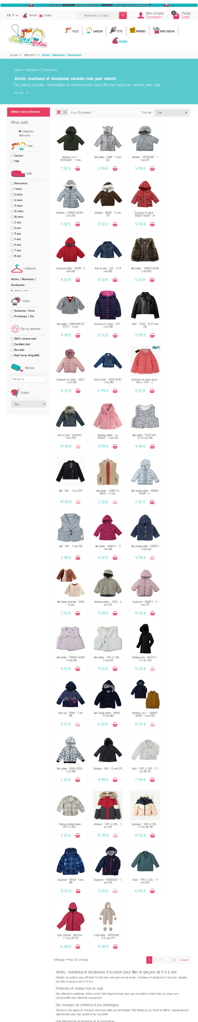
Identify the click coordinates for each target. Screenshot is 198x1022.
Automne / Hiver (24, 311)
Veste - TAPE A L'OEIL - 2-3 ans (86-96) (175, 585)
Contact (45, 15)
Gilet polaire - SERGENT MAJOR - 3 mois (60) (69, 264)
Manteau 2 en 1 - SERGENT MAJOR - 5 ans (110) (69, 585)
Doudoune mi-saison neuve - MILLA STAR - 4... (140, 317)
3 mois (18, 194)
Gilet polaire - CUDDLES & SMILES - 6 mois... (175, 371)
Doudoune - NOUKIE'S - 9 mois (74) (140, 478)
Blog (158, 877)
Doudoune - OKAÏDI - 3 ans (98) (175, 639)
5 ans (17, 239)
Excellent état (22, 344)
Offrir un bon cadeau (78, 877)
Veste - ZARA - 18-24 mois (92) (175, 264)
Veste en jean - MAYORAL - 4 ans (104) (175, 317)
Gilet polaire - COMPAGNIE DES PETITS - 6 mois (105, 264)
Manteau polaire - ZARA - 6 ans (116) (104, 478)
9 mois (18, 205)
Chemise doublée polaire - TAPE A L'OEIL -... (69, 639)
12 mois (18, 211)
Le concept (73, 848)
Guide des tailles (120, 869)
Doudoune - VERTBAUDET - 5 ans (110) (69, 692)
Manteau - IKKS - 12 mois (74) (140, 585)
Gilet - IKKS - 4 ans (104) (140, 369)
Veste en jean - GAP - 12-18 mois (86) (175, 210)
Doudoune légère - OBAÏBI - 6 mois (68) (140, 210)
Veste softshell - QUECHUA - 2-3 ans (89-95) (140, 692)
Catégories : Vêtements (27, 133)
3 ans (17, 228)
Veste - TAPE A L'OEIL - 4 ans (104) (104, 692)
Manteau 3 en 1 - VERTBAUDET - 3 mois (69, 156)
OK (123, 15)
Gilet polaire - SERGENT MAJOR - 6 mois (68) (175, 478)
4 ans (17, 233)
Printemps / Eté (24, 316)
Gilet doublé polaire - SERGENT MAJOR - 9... (69, 424)
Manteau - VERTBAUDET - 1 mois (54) (140, 156)
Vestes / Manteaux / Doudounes (23, 282)
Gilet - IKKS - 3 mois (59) (105, 423)
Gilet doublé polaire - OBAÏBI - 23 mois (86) (175, 532)
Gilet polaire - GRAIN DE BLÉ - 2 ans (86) (105, 585)
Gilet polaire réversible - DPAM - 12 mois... (69, 478)
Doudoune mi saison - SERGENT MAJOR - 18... (104, 210)
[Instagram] (61, 1003)
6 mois (18, 200)
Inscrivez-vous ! (128, 974)
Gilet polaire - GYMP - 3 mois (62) (105, 156)
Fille (16, 161)
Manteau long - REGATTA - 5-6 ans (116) (105, 532)
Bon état (19, 350)
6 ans (17, 244)
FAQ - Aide (118, 849)
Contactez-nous (120, 844)
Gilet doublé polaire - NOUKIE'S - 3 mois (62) (175, 424)
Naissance (20, 183)
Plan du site (162, 882)
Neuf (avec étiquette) (26, 355)
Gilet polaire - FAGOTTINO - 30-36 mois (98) (104, 371)
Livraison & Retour (122, 855)
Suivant (184, 716)
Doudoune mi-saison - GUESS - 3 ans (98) (69, 317)
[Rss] (52, 1003)
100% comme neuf (25, 338)
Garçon (18, 155)
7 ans (17, 250)
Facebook (161, 888)
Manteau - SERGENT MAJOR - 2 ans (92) (175, 156)
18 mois (18, 217)
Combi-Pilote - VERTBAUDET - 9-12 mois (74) (175, 692)
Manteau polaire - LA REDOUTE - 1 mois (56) (70, 371)
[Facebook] (43, 1003)
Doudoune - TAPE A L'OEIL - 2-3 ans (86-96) (140, 639)
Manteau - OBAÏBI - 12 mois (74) (69, 210)
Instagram (161, 893)
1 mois (18, 189)
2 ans (17, 222)
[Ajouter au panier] (76, 166)
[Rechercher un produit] (98, 15)
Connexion (153, 17)
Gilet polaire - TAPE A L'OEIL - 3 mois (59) (69, 532)
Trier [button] (159, 112)
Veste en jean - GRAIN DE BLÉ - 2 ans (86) (105, 317)
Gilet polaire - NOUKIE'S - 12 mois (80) (140, 424)
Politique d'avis (164, 863)
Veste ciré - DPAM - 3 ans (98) (140, 532)
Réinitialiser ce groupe (21, 290)
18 (174, 716)
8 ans (17, 256)
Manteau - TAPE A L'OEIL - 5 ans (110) (105, 639)
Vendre (33, 15)
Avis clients (73, 872)
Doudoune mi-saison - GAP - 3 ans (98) (140, 264)
